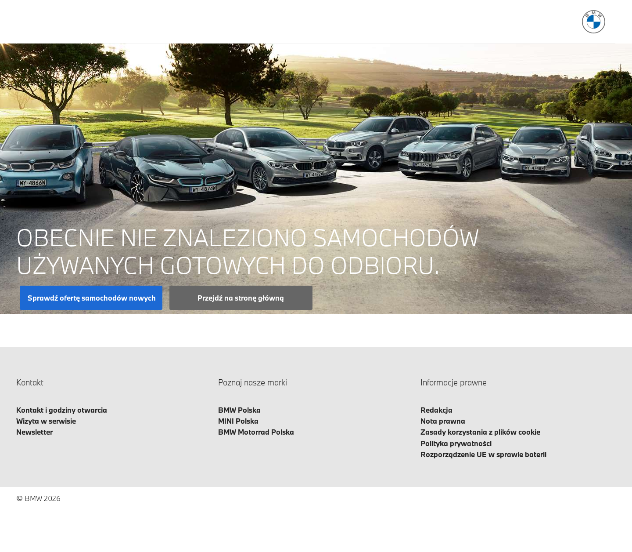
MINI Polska (238, 420)
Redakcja (436, 409)
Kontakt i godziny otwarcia (61, 409)
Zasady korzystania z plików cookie (480, 431)
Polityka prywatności (456, 443)
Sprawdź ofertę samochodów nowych (92, 297)
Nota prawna (442, 420)
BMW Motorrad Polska (256, 431)
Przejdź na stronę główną (241, 297)
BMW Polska (239, 409)
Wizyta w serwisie (46, 420)
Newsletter (34, 431)
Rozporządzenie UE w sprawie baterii (483, 454)
